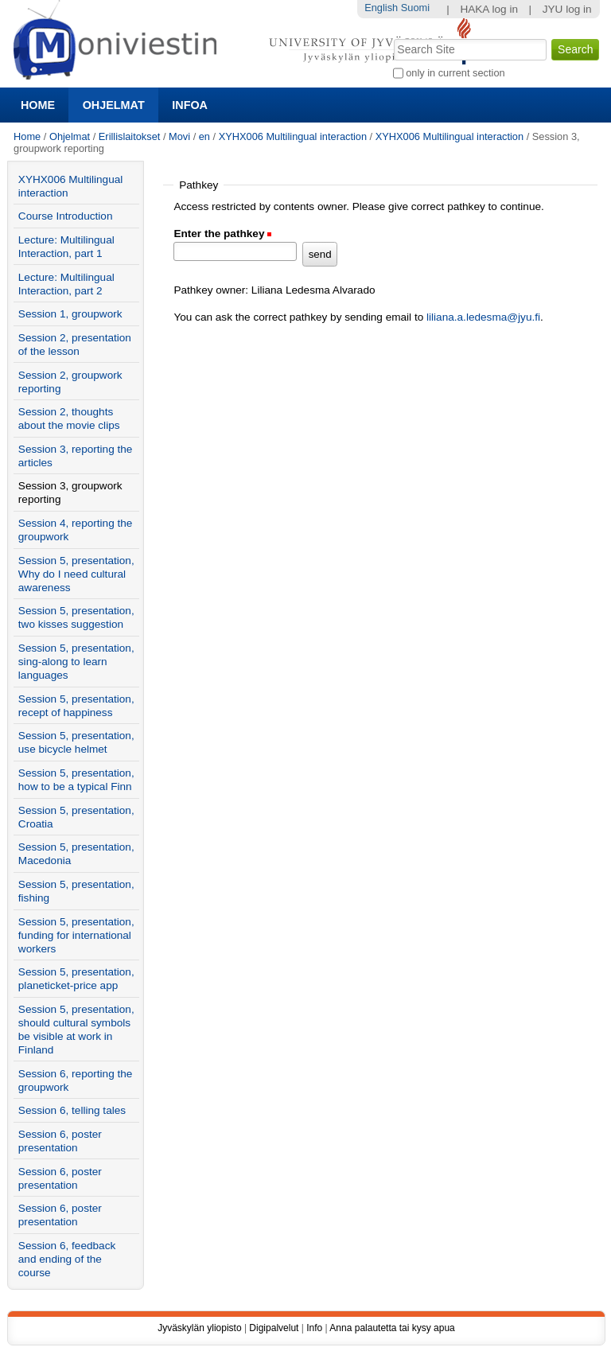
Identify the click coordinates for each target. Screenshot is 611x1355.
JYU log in (567, 9)
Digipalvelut (273, 1328)
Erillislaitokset (130, 136)
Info (314, 1328)
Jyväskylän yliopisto (199, 1328)
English (381, 8)
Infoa (190, 105)
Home (38, 105)
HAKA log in (489, 9)
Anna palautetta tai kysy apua (391, 1328)
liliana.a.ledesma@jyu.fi (483, 317)
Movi (179, 136)
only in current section (455, 73)
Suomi (415, 8)
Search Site (391, 37)
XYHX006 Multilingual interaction (294, 136)
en (204, 136)
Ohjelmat (114, 105)
